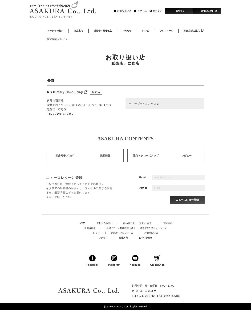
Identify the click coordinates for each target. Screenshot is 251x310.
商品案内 (78, 30)
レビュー (186, 159)
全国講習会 (89, 228)
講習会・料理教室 (103, 30)
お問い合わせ (145, 238)
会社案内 (157, 11)
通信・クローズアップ (146, 159)
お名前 (143, 192)
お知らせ (126, 30)
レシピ (145, 30)
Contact (179, 10)
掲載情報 (105, 159)
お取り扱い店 (124, 11)
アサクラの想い (55, 30)
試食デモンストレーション (153, 228)
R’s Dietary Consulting (65, 92)
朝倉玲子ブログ (64, 159)
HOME (82, 223)
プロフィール (166, 30)
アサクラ (123, 306)
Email (142, 181)
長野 (51, 80)
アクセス (142, 11)
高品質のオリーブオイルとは (137, 223)
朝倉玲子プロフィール (122, 233)
